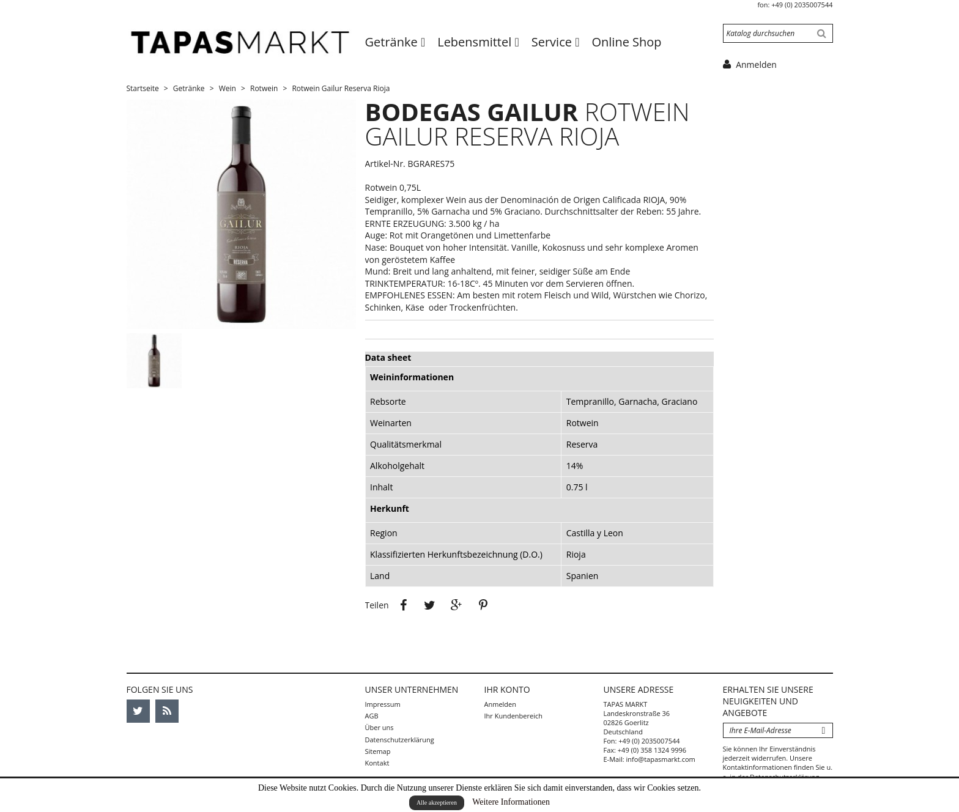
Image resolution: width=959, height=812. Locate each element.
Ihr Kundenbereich (513, 715)
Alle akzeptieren (437, 802)
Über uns (379, 727)
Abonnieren (824, 730)
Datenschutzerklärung (399, 739)
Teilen (403, 605)
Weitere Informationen (511, 801)
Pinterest (483, 605)
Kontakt (377, 762)
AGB (372, 715)
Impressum (383, 704)
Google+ (457, 605)
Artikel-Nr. (385, 163)
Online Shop (626, 42)
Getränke (393, 42)
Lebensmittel (475, 42)
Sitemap (378, 751)
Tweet (430, 605)
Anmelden (500, 704)
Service (553, 42)
